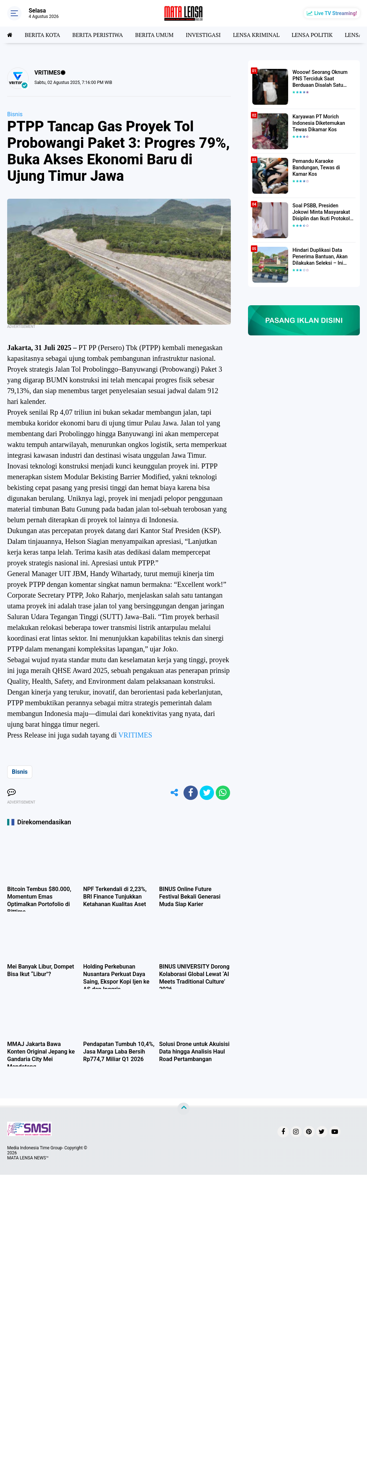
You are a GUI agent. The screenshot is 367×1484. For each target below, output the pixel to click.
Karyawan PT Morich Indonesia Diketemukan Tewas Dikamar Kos (318, 123)
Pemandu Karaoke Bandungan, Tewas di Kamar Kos (316, 167)
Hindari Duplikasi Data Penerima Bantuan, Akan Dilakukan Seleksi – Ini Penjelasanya (320, 257)
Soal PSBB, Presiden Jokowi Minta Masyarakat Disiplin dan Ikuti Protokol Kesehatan (321, 212)
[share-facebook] (191, 793)
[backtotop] (183, 1109)
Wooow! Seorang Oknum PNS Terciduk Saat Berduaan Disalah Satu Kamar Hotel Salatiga (320, 79)
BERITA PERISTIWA (97, 35)
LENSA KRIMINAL (256, 35)
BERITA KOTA (42, 35)
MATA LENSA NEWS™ (28, 1157)
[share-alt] (174, 793)
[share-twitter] (207, 793)
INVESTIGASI (203, 35)
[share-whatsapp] (223, 793)
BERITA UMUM (154, 35)
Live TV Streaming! (335, 13)
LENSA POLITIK (312, 35)
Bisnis (15, 114)
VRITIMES (135, 735)
